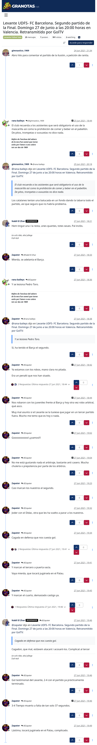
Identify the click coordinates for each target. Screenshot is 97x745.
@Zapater (31, 279)
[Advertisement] (47, 90)
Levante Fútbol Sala (12, 37)
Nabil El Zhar (18, 221)
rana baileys (18, 120)
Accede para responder (81, 42)
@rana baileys (37, 164)
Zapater (16, 254)
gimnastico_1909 (20, 50)
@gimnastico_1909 (35, 121)
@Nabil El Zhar (28, 255)
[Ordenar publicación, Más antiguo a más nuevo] (64, 42)
